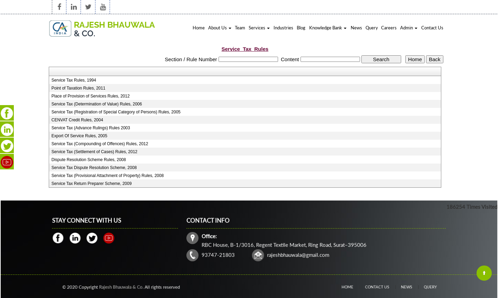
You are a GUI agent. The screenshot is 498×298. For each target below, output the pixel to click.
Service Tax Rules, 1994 (74, 80)
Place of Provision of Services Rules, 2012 (91, 96)
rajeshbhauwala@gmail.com (299, 254)
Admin (408, 27)
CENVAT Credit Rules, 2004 (77, 120)
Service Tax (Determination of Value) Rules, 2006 (97, 104)
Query (372, 27)
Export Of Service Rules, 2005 (79, 135)
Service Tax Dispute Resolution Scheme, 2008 (94, 167)
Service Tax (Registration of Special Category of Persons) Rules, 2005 (116, 112)
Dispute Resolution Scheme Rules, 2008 (89, 159)
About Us (219, 27)
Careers (389, 27)
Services (259, 27)
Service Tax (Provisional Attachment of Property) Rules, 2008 (108, 175)
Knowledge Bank (328, 27)
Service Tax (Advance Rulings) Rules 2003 (91, 127)
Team (240, 27)
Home (199, 27)
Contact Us (432, 27)
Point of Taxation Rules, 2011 (78, 88)
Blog (301, 27)
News (356, 27)
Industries (283, 27)
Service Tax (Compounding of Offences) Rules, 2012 (100, 143)
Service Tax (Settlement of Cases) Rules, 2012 (95, 151)
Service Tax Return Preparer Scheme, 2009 (92, 183)
